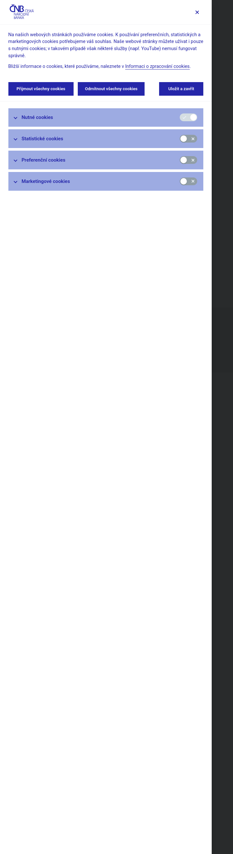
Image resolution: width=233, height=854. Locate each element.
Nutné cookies (37, 117)
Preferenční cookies (44, 160)
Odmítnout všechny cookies (111, 88)
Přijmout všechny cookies (40, 88)
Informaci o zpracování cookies (157, 66)
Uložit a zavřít (181, 88)
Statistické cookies (42, 139)
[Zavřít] (197, 12)
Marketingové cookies (46, 181)
